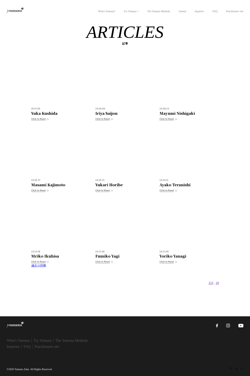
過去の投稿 (38, 265)
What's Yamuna (18, 340)
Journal (182, 11)
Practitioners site (234, 11)
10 (217, 283)
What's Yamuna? (106, 11)
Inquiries (199, 11)
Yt (242, 368)
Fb (230, 368)
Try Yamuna (130, 11)
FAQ (215, 11)
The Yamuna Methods (158, 11)
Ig (236, 368)
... (214, 283)
